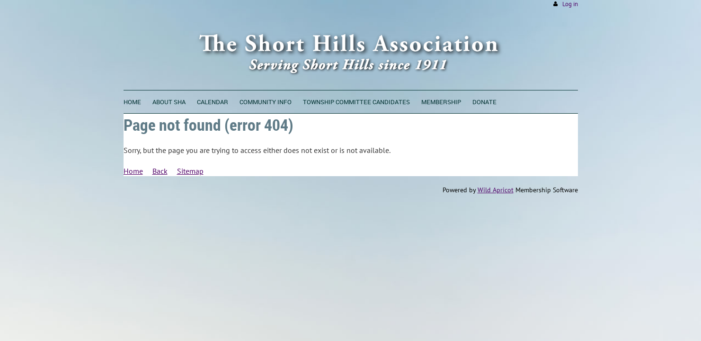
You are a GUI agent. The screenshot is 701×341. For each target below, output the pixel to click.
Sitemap (190, 171)
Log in (570, 4)
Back (160, 171)
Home (133, 171)
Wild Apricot (496, 190)
